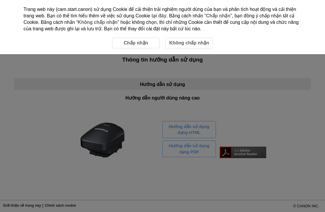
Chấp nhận (218, 15)
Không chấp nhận (97, 22)
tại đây (158, 15)
